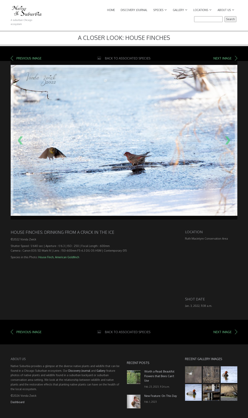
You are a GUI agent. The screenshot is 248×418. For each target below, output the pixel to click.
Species (160, 10)
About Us (226, 10)
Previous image (28, 58)
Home (111, 10)
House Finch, (46, 257)
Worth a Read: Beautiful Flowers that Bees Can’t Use (159, 376)
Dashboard (17, 402)
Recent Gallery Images (203, 359)
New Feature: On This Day (160, 395)
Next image (222, 58)
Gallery (180, 10)
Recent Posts (138, 363)
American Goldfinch (67, 257)
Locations (202, 10)
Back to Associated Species (128, 58)
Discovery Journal (134, 10)
